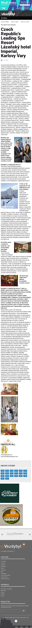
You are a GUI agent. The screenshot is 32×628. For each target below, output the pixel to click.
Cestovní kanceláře (5, 575)
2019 (7, 470)
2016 (20, 470)
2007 (7, 475)
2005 (16, 475)
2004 (20, 475)
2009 (25, 473)
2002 (2, 478)
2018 (11, 470)
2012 (11, 473)
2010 (20, 473)
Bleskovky (3, 590)
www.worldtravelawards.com (9, 456)
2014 (2, 473)
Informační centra (5, 578)
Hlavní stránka (5, 21)
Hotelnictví (3, 566)
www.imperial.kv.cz (6, 455)
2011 (16, 473)
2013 (7, 473)
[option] (15, 533)
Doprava (3, 564)
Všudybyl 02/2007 (25, 21)
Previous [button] (2, 534)
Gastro (2, 568)
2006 (11, 475)
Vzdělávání (3, 573)
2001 (7, 478)
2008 (2, 475)
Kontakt (3, 594)
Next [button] (30, 534)
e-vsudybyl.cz (4, 551)
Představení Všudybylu (6, 589)
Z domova (3, 561)
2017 (16, 470)
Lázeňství (3, 570)
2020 (2, 470)
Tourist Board (4, 577)
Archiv (2, 596)
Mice (2, 571)
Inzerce (2, 592)
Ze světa (3, 563)
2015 (25, 470)
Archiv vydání (14, 21)
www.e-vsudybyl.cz (7, 303)
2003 (25, 475)
